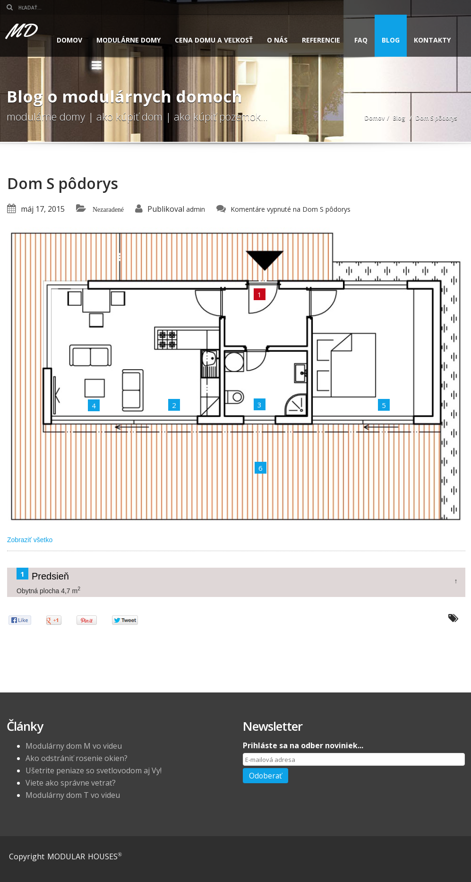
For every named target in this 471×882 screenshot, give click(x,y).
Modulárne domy (128, 39)
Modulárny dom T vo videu (73, 795)
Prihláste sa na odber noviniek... (303, 745)
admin (195, 209)
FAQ (361, 39)
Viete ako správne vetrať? (71, 783)
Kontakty (432, 39)
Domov (69, 39)
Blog (391, 39)
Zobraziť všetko (29, 540)
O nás (277, 39)
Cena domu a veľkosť (214, 39)
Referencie (321, 39)
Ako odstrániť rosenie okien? (77, 758)
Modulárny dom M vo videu (74, 746)
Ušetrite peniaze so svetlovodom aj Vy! (94, 770)
